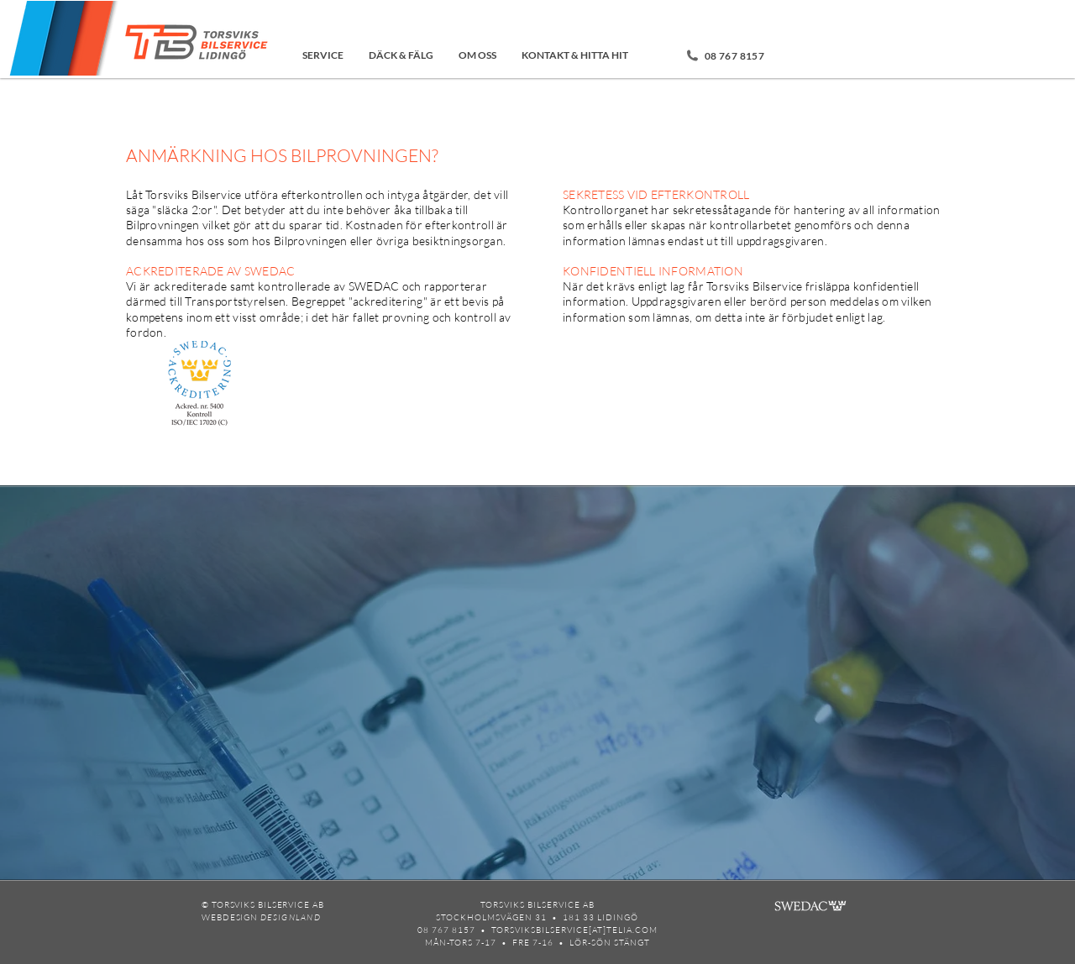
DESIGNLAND (290, 917)
